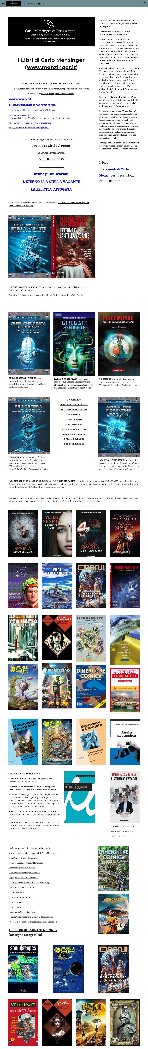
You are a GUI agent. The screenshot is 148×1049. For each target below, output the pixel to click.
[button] (3, 3)
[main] (51, 63)
